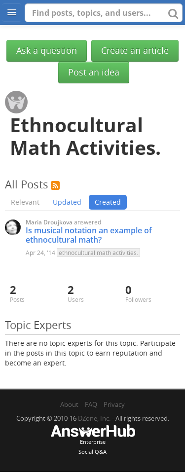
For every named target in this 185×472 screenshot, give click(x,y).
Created (108, 202)
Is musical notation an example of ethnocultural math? (89, 235)
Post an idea (93, 72)
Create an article (135, 50)
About (69, 404)
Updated (67, 202)
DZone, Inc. (94, 418)
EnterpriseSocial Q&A (92, 440)
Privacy (114, 404)
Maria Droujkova (49, 222)
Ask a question (46, 50)
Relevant (25, 202)
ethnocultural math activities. (98, 252)
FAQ (91, 404)
